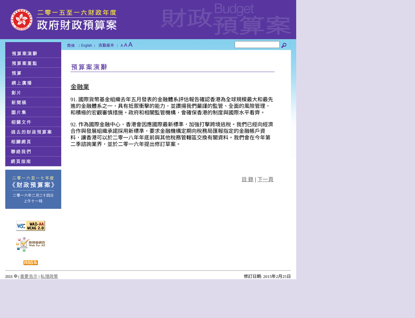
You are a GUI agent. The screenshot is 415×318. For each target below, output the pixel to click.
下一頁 (265, 179)
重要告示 (29, 276)
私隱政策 (49, 276)
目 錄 (248, 179)
